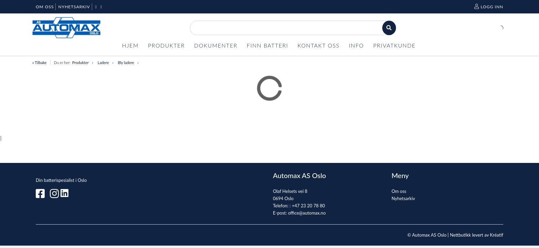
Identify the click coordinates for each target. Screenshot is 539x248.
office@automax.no (307, 213)
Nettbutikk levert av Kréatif (476, 235)
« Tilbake (39, 62)
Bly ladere (126, 62)
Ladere (103, 62)
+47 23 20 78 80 (308, 205)
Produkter (80, 62)
